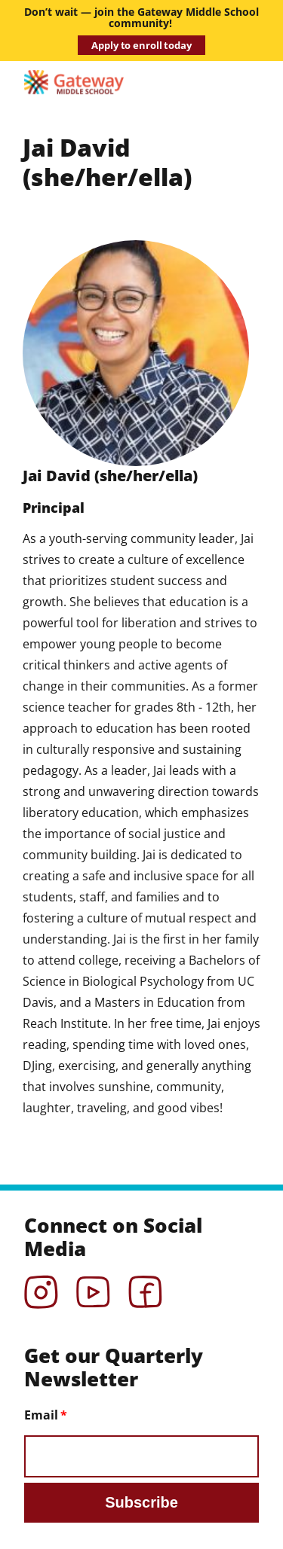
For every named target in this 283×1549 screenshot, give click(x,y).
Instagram (41, 1287)
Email (41, 1415)
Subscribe (141, 1502)
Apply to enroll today (141, 45)
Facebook (145, 1287)
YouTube (93, 1287)
